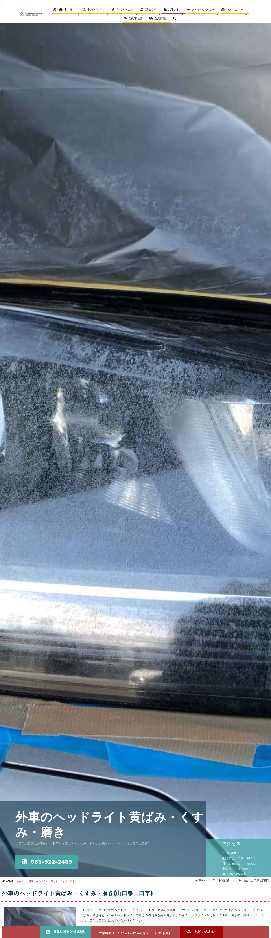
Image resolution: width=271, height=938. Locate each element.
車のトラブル (98, 11)
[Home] (55, 9)
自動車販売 (137, 20)
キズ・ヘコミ (127, 11)
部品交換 (153, 11)
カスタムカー (236, 11)
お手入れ (176, 11)
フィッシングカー (204, 11)
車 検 (72, 11)
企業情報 (162, 20)
